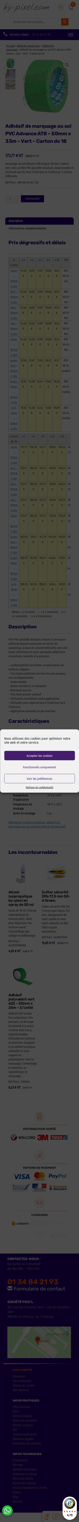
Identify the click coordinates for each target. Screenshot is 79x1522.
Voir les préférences (39, 778)
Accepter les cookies (39, 755)
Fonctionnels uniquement (39, 767)
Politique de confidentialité (39, 787)
